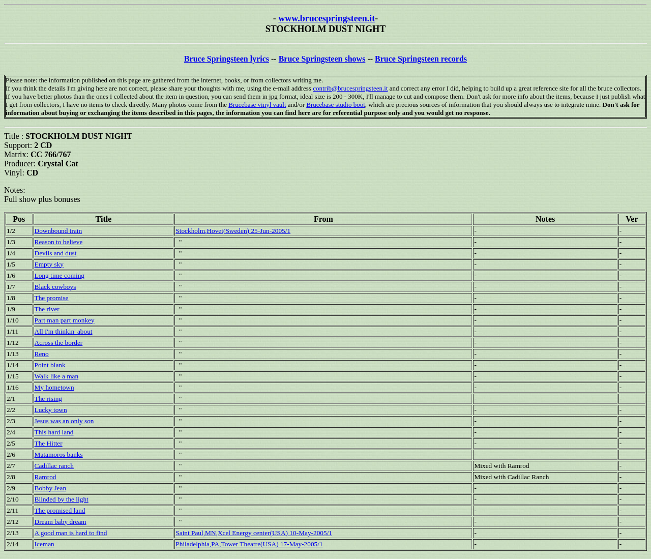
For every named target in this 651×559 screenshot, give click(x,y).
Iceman (44, 544)
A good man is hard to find (71, 533)
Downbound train (58, 230)
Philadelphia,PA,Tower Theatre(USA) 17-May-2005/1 (248, 544)
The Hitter (49, 443)
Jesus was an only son (64, 421)
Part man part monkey (65, 320)
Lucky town (51, 410)
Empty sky (49, 264)
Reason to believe (59, 242)
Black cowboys (55, 286)
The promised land (60, 510)
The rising (48, 398)
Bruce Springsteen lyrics (226, 58)
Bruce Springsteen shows (322, 58)
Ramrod (45, 477)
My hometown (54, 387)
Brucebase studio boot (335, 104)
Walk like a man (57, 376)
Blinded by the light (61, 499)
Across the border (59, 342)
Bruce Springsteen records (421, 58)
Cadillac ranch (54, 465)
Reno (42, 354)
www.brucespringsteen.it (326, 18)
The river (47, 309)
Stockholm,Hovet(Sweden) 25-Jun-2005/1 (232, 230)
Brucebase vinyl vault (257, 104)
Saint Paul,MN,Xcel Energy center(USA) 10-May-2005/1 (253, 533)
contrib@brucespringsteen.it (350, 88)
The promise (52, 298)
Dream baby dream (60, 521)
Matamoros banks (59, 454)
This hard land (54, 432)
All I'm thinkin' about (64, 331)
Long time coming (59, 275)
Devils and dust (56, 253)
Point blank (50, 365)
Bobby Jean (51, 488)
